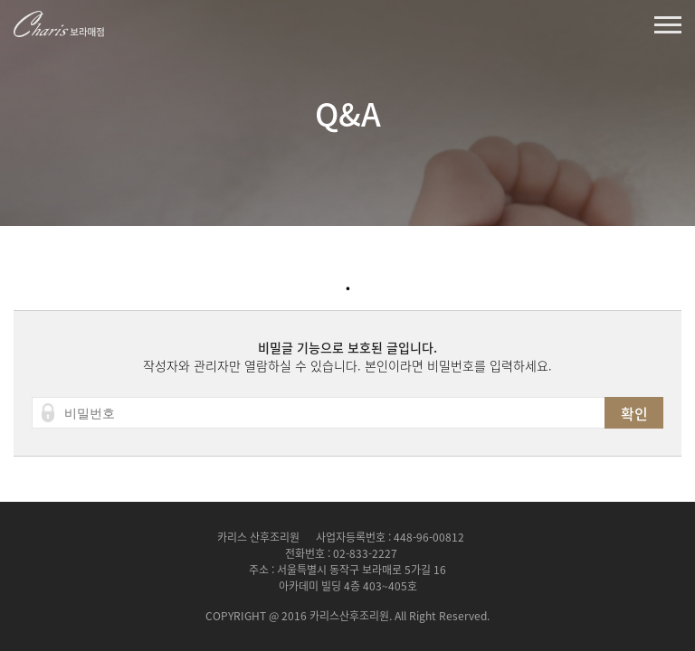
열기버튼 (667, 24)
